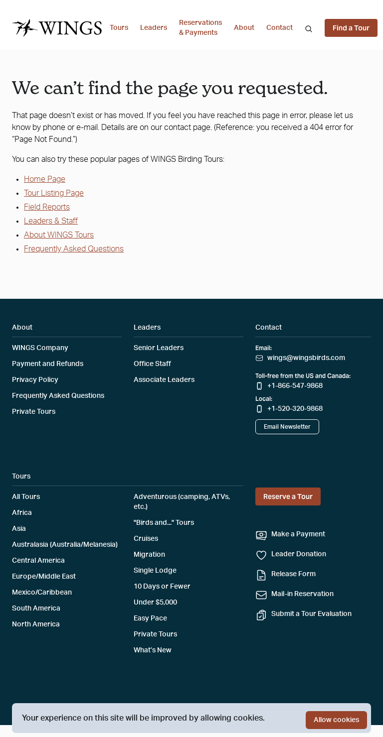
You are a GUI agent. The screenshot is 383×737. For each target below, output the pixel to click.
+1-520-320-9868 (295, 408)
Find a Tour (351, 27)
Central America (38, 560)
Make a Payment (298, 534)
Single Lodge (155, 570)
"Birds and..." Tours (164, 522)
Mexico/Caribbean (42, 592)
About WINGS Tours (59, 235)
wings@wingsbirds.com (306, 358)
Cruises (146, 538)
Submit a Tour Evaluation (311, 614)
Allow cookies (336, 720)
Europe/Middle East (44, 576)
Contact (279, 27)
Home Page (44, 179)
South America (36, 608)
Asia (19, 528)
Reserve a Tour (288, 496)
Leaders (153, 27)
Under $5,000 (155, 602)
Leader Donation (298, 554)
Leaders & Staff (51, 221)
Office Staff (152, 364)
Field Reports (47, 207)
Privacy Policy (35, 379)
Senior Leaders (159, 348)
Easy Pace (150, 618)
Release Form (293, 574)
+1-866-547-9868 (295, 385)
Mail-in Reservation (302, 594)
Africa (22, 512)
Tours (119, 27)
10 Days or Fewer (162, 586)
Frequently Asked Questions (74, 249)
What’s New (153, 650)
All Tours (26, 496)
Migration (149, 554)
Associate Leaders (164, 379)
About (244, 27)
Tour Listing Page (54, 193)
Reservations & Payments (200, 27)
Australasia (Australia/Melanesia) (65, 544)
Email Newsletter (287, 427)
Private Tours (33, 411)
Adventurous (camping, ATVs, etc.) (182, 501)
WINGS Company (40, 348)
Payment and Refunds (47, 364)
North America (36, 624)
